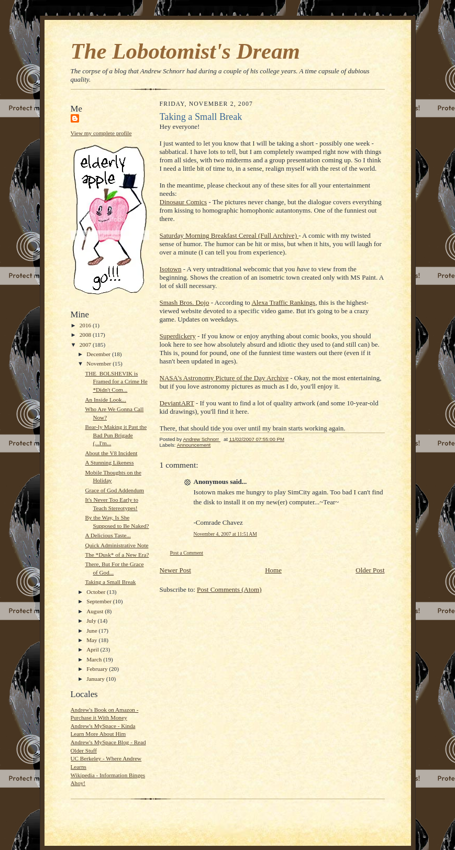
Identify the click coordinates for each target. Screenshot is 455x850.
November (99, 363)
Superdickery (178, 336)
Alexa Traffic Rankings (283, 302)
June (92, 630)
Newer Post (175, 570)
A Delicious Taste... (107, 535)
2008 (86, 335)
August (95, 611)
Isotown (171, 269)
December (99, 354)
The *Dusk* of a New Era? (117, 554)
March (94, 659)
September (99, 601)
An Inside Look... (105, 399)
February (97, 669)
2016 (86, 325)
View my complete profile (101, 133)
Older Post (370, 570)
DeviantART (177, 403)
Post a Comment (187, 553)
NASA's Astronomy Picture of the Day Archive (224, 378)
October (96, 592)
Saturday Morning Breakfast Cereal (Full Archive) (229, 235)
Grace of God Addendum (114, 490)
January (96, 679)
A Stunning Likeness (109, 462)
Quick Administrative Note (116, 545)
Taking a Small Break (110, 582)
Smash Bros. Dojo (184, 302)
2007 (86, 344)
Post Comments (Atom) (229, 589)
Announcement (194, 445)
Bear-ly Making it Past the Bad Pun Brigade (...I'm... (116, 435)
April (93, 649)
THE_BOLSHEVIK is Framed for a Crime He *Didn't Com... (116, 381)
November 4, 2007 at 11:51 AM (225, 534)
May (92, 640)
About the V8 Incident (111, 453)
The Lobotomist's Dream (185, 51)
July (91, 620)
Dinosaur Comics (183, 202)
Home (273, 570)
